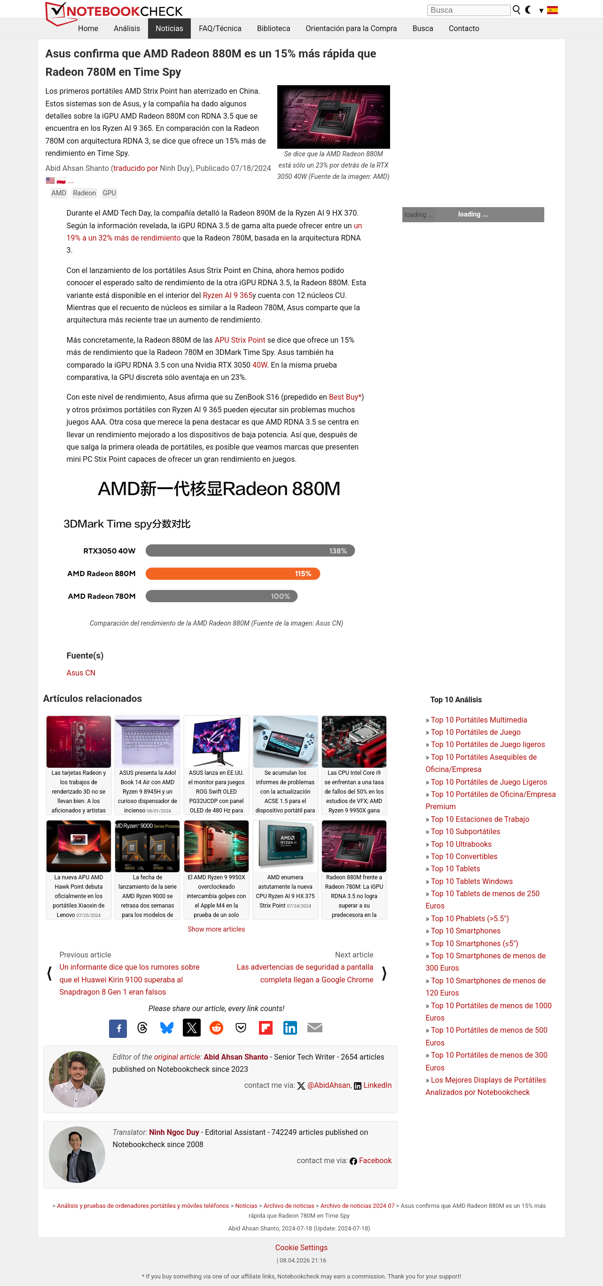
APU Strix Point (240, 340)
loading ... (419, 214)
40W (259, 365)
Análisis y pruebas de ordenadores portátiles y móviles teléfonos (143, 1205)
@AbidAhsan (323, 1085)
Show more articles (216, 929)
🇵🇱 (61, 180)
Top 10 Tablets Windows (472, 881)
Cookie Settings (301, 1247)
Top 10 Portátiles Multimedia (479, 719)
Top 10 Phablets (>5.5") (470, 918)
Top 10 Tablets (455, 868)
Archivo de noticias (289, 1205)
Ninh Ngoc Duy (174, 1132)
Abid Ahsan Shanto (236, 1057)
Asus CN (81, 672)
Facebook (371, 1160)
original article (177, 1057)
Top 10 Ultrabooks (461, 844)
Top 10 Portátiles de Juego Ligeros (489, 782)
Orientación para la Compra (351, 28)
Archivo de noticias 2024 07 (358, 1205)
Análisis (127, 28)
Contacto (464, 28)
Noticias (169, 28)
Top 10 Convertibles (464, 856)
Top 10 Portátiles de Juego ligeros (488, 744)
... (71, 180)
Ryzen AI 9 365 (227, 295)
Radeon (84, 193)
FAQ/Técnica (220, 28)
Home (88, 28)
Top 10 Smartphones (466, 930)
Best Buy (343, 397)
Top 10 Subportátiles (466, 831)
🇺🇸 (50, 180)
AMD (59, 193)
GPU (109, 193)
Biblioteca (273, 28)
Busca (423, 28)
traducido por (135, 168)
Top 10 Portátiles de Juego (476, 732)
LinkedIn (373, 1085)
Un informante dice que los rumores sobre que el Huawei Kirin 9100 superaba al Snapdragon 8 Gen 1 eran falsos (130, 980)
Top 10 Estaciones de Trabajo (480, 819)
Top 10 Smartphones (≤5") (474, 943)
